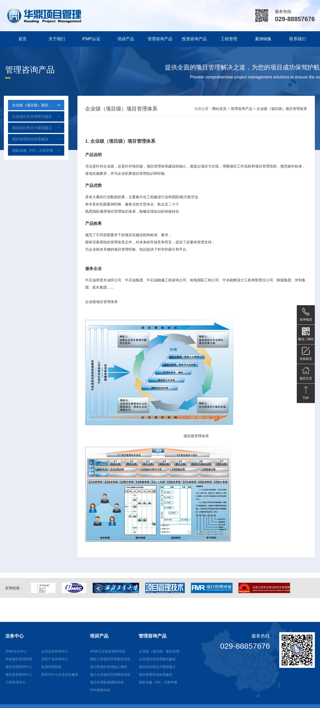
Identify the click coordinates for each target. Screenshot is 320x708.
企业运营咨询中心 (54, 686)
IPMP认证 (91, 39)
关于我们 (57, 39)
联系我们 (297, 39)
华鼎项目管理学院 (18, 694)
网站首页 (219, 109)
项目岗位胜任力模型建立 (27, 128)
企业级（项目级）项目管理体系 (32, 105)
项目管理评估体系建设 (25, 139)
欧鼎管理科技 (51, 702)
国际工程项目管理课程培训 (110, 694)
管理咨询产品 (160, 39)
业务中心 (14, 671)
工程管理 (229, 39)
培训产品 (125, 39)
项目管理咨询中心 (18, 702)
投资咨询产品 (194, 39)
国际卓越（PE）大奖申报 (28, 150)
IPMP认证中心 (16, 686)
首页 (22, 39)
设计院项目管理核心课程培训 (111, 702)
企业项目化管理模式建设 (27, 116)
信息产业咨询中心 (54, 694)
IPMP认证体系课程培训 (107, 686)
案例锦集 (263, 39)
